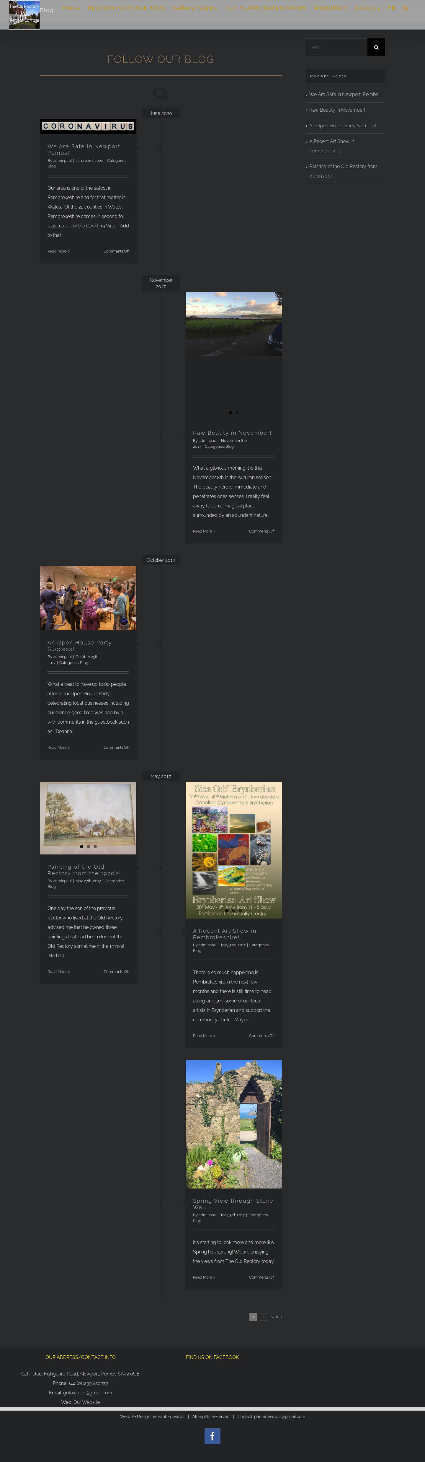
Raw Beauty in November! (232, 433)
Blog (52, 166)
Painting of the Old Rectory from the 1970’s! (84, 870)
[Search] (406, 8)
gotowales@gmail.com (87, 1393)
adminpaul (62, 160)
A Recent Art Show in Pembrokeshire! (224, 934)
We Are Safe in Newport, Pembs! (344, 94)
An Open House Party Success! (342, 125)
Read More (57, 251)
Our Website (86, 1402)
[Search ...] (336, 47)
